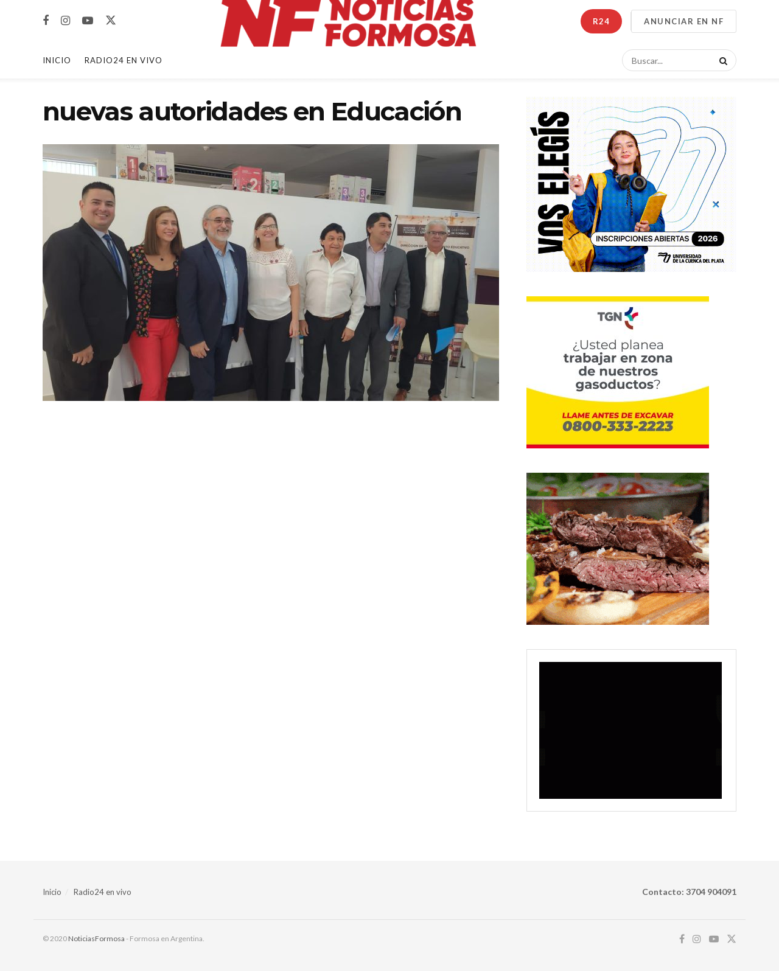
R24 (601, 21)
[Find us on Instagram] (65, 21)
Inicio (57, 60)
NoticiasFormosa (96, 938)
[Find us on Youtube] (87, 21)
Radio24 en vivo (102, 892)
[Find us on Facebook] (46, 21)
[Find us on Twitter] (110, 20)
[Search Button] (721, 60)
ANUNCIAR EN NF (684, 21)
